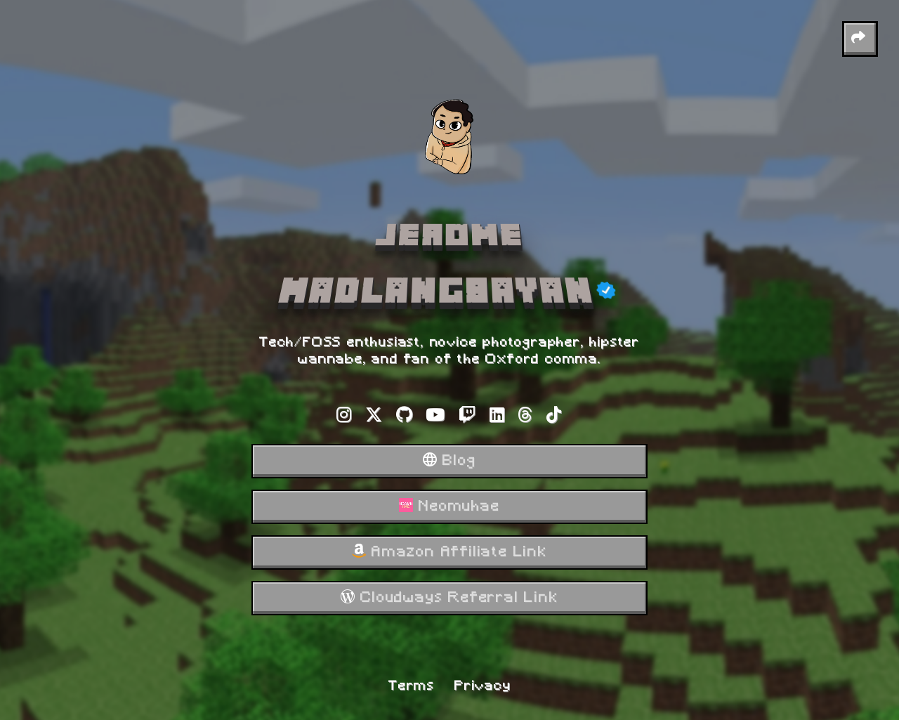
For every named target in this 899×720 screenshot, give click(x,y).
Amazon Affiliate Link (449, 552)
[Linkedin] (497, 417)
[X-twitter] (374, 417)
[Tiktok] (554, 417)
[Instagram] (344, 417)
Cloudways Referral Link (449, 597)
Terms (411, 686)
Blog (449, 460)
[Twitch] (467, 417)
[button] (860, 39)
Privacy (482, 686)
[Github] (405, 417)
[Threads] (525, 417)
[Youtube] (436, 417)
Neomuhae (449, 506)
